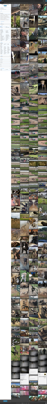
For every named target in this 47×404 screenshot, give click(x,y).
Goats (1, 44)
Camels (8, 47)
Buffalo (1, 47)
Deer (1, 48)
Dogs (8, 48)
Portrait (1, 69)
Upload (5, 5)
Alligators (1, 46)
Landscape (7, 69)
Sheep (8, 44)
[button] (9, 61)
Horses (8, 50)
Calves (5, 47)
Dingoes (5, 48)
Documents (2, 27)
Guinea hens (2, 50)
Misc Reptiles (5, 52)
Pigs (4, 44)
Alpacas (5, 46)
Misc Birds (2, 52)
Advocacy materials (7, 27)
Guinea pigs (5, 50)
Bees (8, 46)
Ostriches (8, 52)
